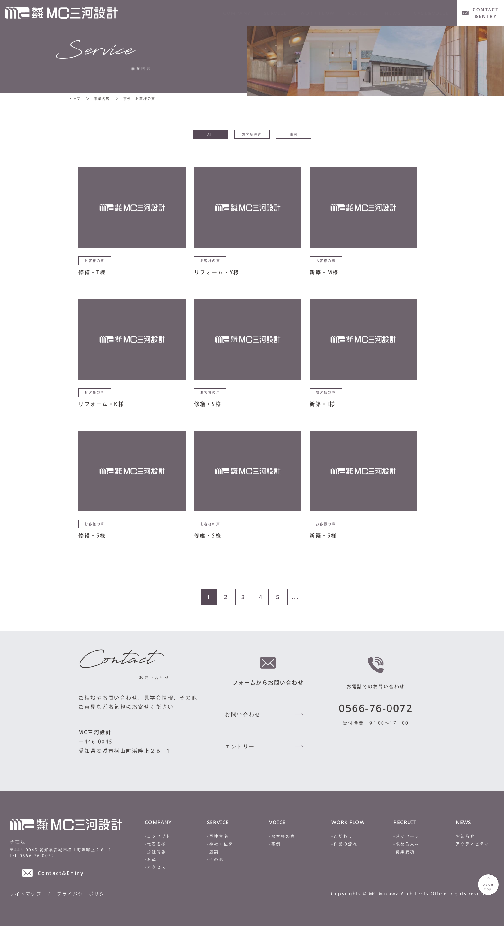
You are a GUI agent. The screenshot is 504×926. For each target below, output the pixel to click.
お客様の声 (252, 134)
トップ (75, 98)
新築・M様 (324, 272)
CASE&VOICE (431, 13)
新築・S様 (323, 535)
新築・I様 (323, 404)
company (237, 13)
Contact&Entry (53, 873)
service (276, 13)
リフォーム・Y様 (216, 272)
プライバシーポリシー (83, 894)
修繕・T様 (92, 272)
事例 (294, 134)
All (210, 134)
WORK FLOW (317, 13)
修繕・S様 (208, 404)
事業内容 (102, 98)
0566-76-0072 (376, 708)
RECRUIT (360, 13)
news (393, 13)
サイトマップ (25, 894)
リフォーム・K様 (101, 404)
